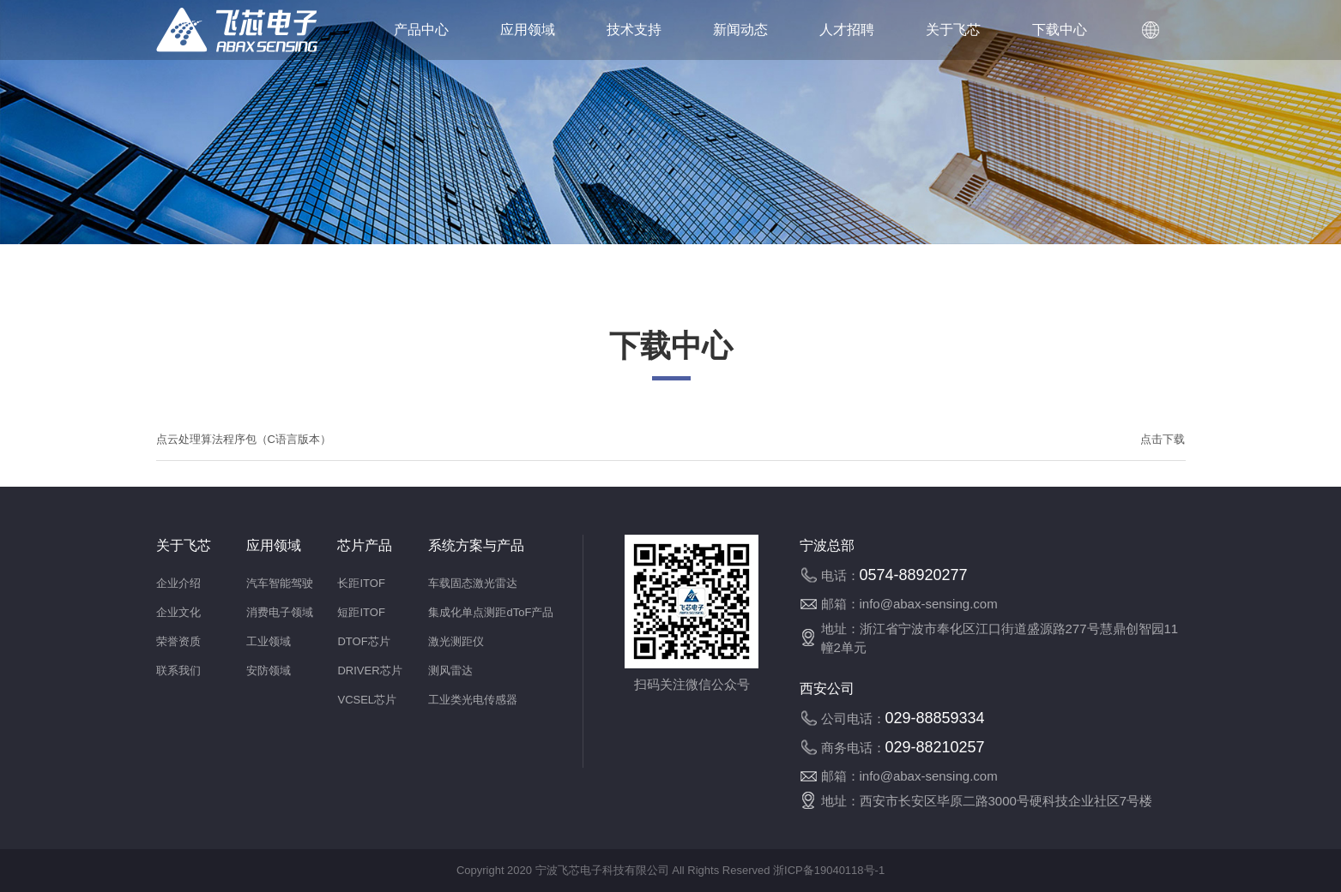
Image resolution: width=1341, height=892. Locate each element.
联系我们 (178, 670)
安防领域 (268, 670)
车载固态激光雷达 (472, 583)
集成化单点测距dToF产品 (490, 612)
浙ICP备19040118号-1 (827, 870)
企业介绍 (178, 583)
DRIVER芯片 (369, 670)
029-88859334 (935, 718)
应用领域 (527, 29)
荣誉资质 (178, 641)
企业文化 (178, 612)
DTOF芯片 (363, 641)
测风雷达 (450, 670)
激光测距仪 (456, 641)
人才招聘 (846, 29)
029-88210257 (935, 747)
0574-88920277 (914, 575)
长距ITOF (360, 583)
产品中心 (421, 29)
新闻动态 (740, 29)
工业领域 (268, 641)
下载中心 (1059, 29)
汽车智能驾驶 (279, 583)
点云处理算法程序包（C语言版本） (243, 439)
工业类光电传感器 (472, 699)
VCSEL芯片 (366, 699)
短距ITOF (360, 612)
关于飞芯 (953, 29)
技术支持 (634, 29)
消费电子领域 (279, 612)
